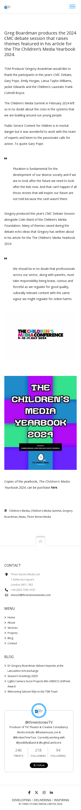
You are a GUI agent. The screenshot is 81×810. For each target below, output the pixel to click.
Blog (10, 638)
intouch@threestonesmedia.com (31, 595)
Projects (12, 633)
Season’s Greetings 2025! (23, 676)
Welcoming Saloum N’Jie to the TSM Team (33, 691)
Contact (12, 643)
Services (12, 628)
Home (11, 617)
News (22, 517)
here (54, 487)
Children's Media (19, 511)
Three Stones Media (39, 517)
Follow (38, 765)
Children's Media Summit (46, 511)
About (11, 622)
